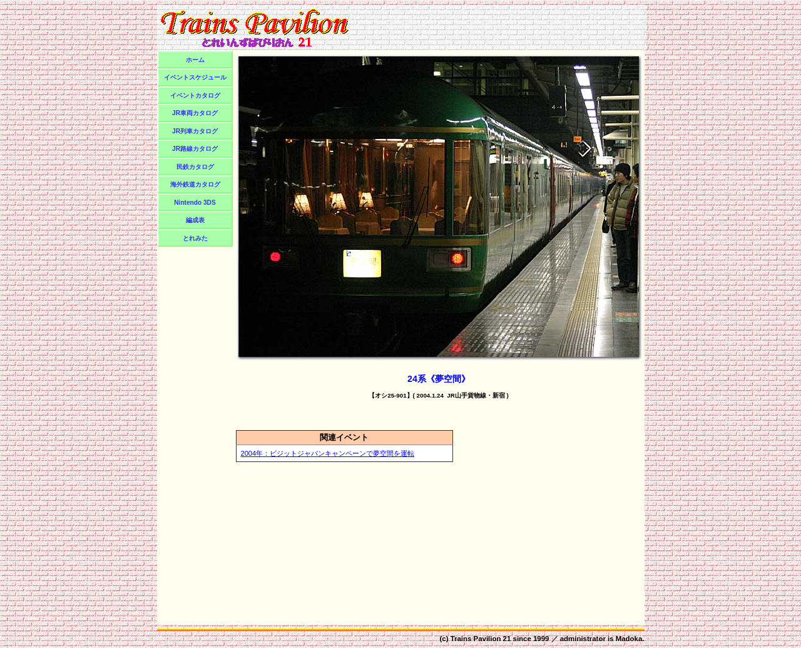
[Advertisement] (499, 27)
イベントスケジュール (195, 77)
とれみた (195, 238)
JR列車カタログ (195, 131)
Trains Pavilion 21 (481, 638)
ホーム (195, 59)
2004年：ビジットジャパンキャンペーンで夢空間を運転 (328, 453)
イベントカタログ (195, 95)
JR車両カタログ (195, 113)
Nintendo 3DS (194, 202)
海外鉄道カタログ (195, 184)
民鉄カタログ (195, 166)
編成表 (195, 220)
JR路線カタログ (195, 148)
